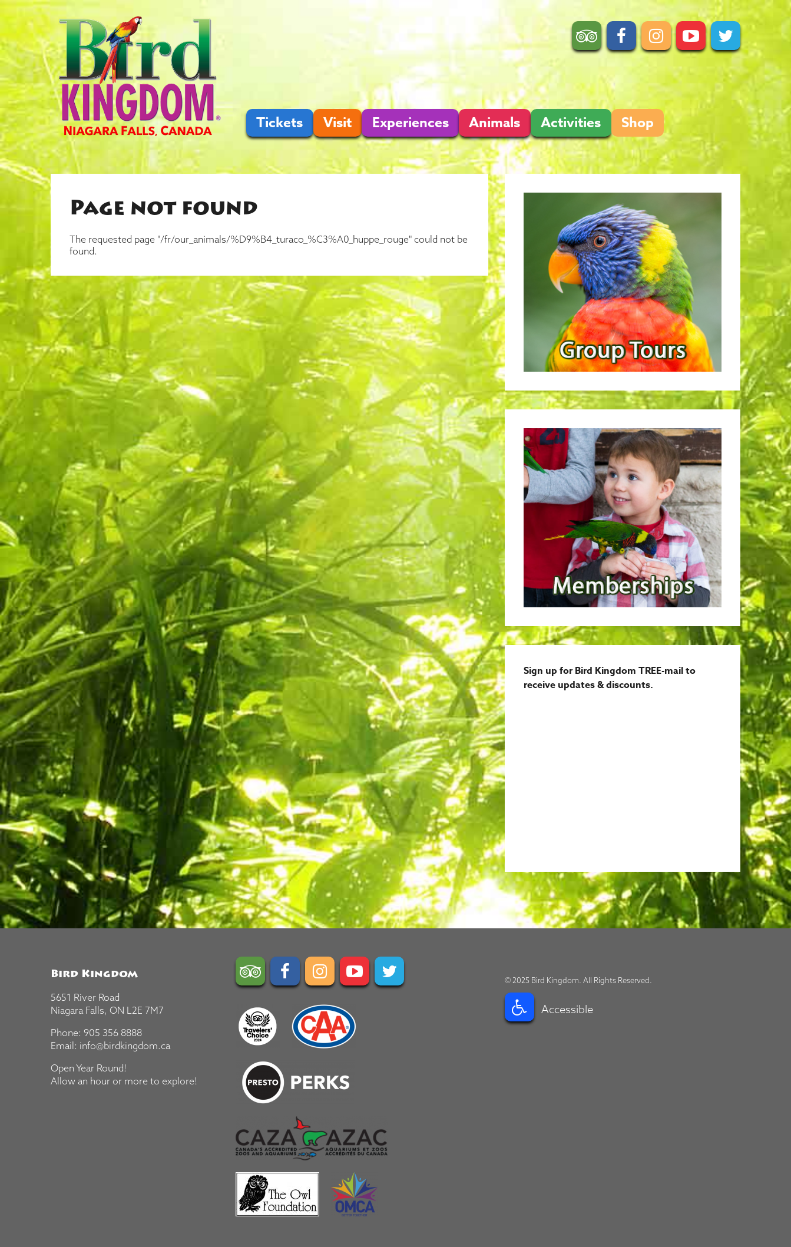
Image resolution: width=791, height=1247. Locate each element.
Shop (637, 123)
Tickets (279, 123)
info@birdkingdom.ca (125, 1045)
